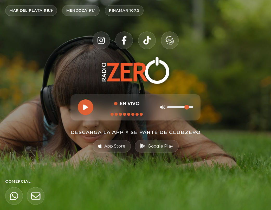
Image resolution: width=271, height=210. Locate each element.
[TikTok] (147, 40)
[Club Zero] (170, 40)
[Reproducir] (85, 107)
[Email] (35, 196)
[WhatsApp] (14, 196)
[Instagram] (101, 40)
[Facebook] (124, 40)
